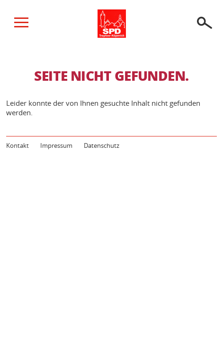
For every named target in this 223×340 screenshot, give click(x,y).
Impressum (56, 145)
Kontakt (17, 145)
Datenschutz (101, 145)
